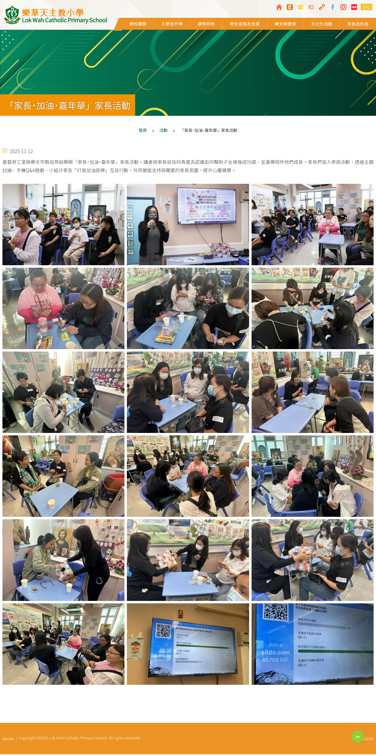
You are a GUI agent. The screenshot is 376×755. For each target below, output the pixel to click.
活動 (164, 131)
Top (358, 737)
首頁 (143, 131)
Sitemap (8, 739)
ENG (366, 7)
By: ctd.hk (367, 739)
